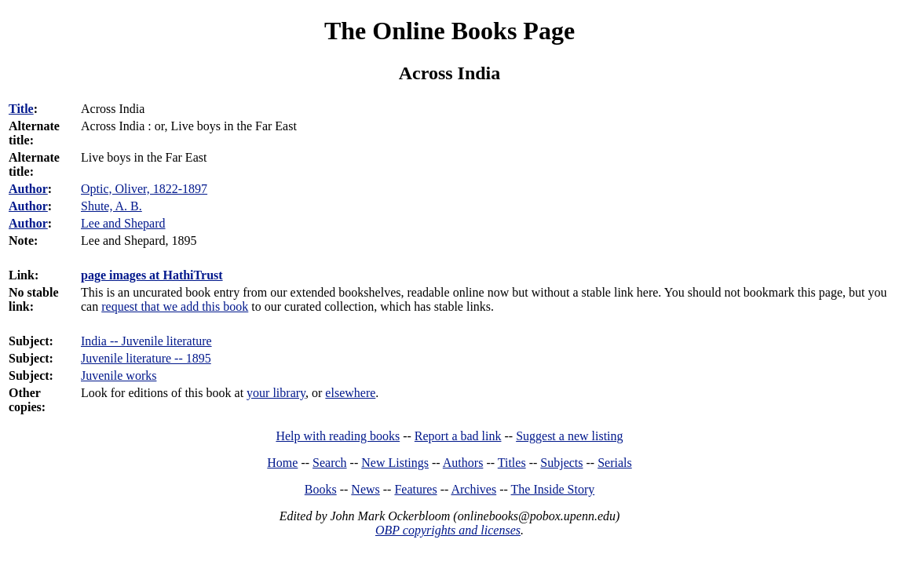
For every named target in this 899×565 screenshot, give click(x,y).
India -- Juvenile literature (146, 341)
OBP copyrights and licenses (448, 530)
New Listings (395, 462)
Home (282, 462)
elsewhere (350, 392)
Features (415, 489)
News (365, 489)
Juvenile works (118, 375)
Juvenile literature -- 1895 (146, 358)
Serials (615, 462)
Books (321, 489)
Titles (512, 462)
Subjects (561, 462)
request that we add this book (174, 306)
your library (276, 392)
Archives (473, 489)
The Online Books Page (449, 30)
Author (28, 188)
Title (21, 108)
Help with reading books (338, 436)
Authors (463, 462)
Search (329, 462)
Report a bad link (458, 436)
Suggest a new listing (569, 436)
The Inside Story (553, 489)
